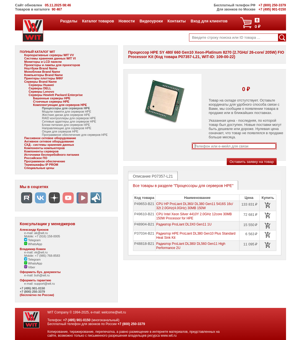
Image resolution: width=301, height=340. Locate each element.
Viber (29, 267)
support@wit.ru (44, 283)
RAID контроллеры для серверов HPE (69, 118)
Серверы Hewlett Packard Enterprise (56, 95)
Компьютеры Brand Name (43, 75)
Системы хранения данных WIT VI (50, 58)
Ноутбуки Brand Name (40, 68)
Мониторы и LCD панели (43, 61)
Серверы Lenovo (41, 91)
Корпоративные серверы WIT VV (49, 55)
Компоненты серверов (41, 151)
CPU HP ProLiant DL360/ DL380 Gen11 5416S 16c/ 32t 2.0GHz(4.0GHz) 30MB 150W (194, 206)
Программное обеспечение (44, 161)
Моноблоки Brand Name (42, 71)
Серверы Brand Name (40, 81)
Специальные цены (39, 168)
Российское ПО (35, 158)
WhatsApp (33, 244)
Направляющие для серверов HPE (66, 128)
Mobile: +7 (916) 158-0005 (42, 236)
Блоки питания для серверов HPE (66, 124)
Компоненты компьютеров (44, 148)
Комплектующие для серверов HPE (60, 105)
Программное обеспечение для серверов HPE (75, 134)
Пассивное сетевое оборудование (50, 138)
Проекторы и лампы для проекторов (52, 65)
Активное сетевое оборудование (49, 141)
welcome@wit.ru (113, 312)
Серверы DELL (40, 88)
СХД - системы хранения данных (49, 144)
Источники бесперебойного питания (51, 154)
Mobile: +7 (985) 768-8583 (42, 255)
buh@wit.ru (42, 275)
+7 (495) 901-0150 (32, 288)
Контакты (176, 21)
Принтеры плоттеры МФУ (43, 78)
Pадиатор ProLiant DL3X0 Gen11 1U (184, 224)
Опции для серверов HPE (60, 131)
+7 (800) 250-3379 (32, 291)
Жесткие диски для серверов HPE (66, 114)
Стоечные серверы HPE (51, 101)
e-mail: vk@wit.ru (36, 252)
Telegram (32, 240)
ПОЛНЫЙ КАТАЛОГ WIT (37, 51)
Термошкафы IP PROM (41, 164)
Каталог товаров (98, 21)
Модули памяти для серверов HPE (66, 111)
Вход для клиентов (209, 21)
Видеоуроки (150, 21)
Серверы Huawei (41, 85)
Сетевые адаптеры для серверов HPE (69, 121)
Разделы (68, 21)
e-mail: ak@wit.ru (36, 233)
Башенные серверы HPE (51, 98)
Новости (127, 21)
